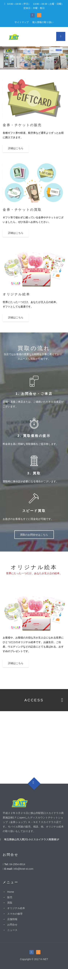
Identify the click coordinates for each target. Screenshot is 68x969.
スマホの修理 (14, 913)
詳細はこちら (15, 148)
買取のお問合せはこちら (34, 534)
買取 (9, 902)
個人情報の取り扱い (42, 22)
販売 (9, 897)
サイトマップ (22, 22)
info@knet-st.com (23, 868)
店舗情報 (12, 919)
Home (10, 891)
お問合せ (12, 924)
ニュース (12, 930)
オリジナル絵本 (16, 908)
